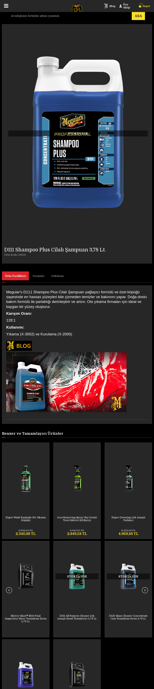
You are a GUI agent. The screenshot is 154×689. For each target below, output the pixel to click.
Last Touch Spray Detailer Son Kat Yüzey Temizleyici (128, 519)
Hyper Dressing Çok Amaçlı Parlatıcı (77, 519)
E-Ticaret (63, 684)
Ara (138, 16)
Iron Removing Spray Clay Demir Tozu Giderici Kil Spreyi (26, 519)
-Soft (54, 684)
